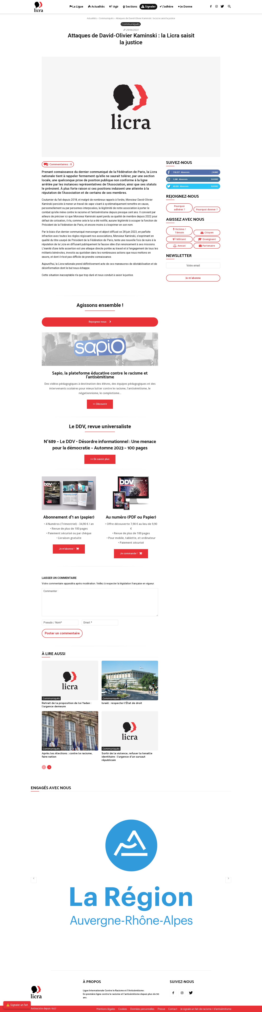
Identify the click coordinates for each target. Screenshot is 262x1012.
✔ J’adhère (166, 6)
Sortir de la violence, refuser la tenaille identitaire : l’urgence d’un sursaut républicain (127, 757)
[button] (229, 7)
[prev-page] (44, 767)
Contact (172, 1009)
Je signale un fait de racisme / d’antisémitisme (205, 1009)
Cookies (122, 1009)
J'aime (215, 172)
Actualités (92, 18)
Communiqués (106, 18)
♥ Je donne (185, 6)
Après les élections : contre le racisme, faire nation (67, 755)
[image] (100, 349)
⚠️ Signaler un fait (17, 1004)
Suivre (214, 179)
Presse (161, 1009)
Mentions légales (105, 1009)
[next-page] (49, 767)
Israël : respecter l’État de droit (122, 703)
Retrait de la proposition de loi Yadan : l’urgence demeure (66, 704)
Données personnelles (142, 1009)
